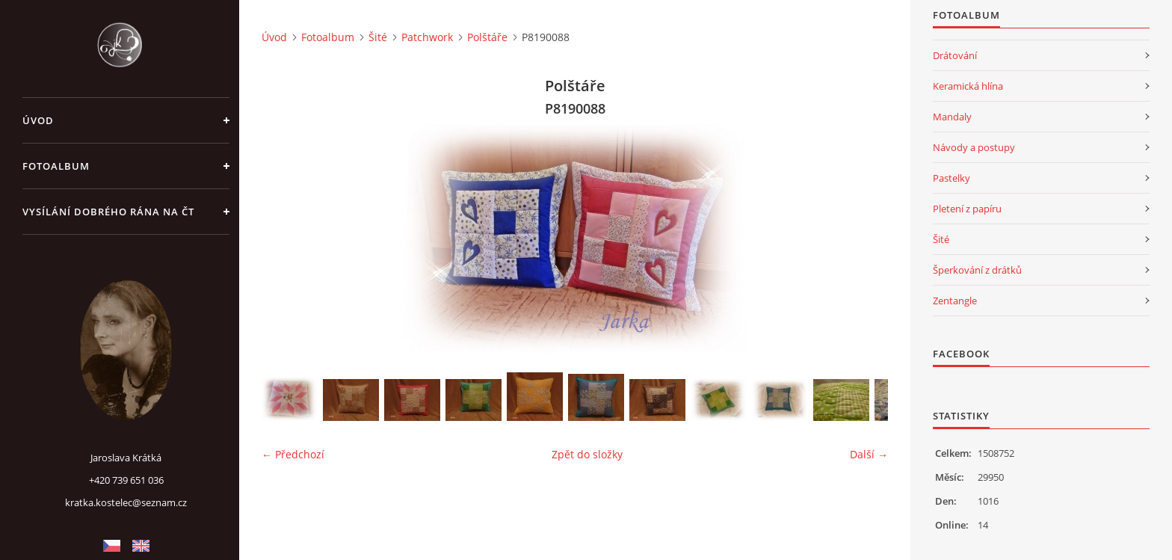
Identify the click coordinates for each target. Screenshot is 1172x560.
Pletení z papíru (967, 208)
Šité (377, 37)
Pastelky (951, 178)
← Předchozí (293, 454)
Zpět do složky (587, 454)
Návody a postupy (974, 147)
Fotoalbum (56, 166)
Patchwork (427, 37)
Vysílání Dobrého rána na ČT (108, 211)
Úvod (38, 120)
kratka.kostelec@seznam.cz (126, 502)
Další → (869, 454)
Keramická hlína (968, 86)
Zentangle (955, 300)
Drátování (955, 55)
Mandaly (952, 116)
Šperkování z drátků (977, 270)
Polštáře (487, 37)
